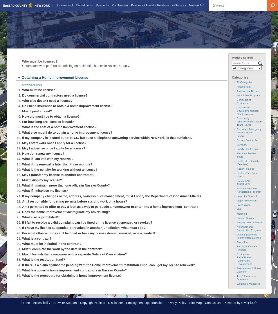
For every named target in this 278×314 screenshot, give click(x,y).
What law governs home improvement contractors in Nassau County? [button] (74, 274)
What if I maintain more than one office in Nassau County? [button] (66, 189)
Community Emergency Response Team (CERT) (249, 125)
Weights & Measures (248, 287)
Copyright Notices (92, 303)
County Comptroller (247, 144)
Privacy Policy (176, 303)
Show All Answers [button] (32, 88)
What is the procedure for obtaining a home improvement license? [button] (72, 279)
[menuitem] (65, 5)
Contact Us (212, 303)
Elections (242, 148)
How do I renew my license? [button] (43, 157)
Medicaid (242, 217)
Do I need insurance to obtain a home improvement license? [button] (67, 109)
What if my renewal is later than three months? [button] (57, 168)
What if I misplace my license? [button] (45, 194)
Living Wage (244, 208)
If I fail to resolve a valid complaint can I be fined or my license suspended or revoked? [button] (87, 226)
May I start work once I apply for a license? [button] (54, 147)
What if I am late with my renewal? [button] (48, 163)
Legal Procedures (246, 204)
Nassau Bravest (246, 222)
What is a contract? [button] (36, 242)
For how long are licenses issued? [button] (48, 125)
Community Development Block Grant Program (247, 114)
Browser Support (65, 303)
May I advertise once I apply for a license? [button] (53, 152)
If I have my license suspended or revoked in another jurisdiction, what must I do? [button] (83, 231)
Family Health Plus (247, 153)
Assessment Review (248, 94)
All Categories (245, 86)
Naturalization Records (249, 226)
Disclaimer (115, 303)
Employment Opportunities (144, 303)
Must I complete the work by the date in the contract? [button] (62, 253)
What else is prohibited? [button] (40, 221)
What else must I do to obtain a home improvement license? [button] (67, 136)
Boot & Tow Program (248, 99)
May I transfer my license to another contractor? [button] (58, 178)
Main (239, 213)
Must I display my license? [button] (42, 184)
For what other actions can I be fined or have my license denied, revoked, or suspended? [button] (89, 237)
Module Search (242, 61)
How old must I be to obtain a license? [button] (50, 120)
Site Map (195, 303)
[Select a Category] (247, 72)
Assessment (244, 90)
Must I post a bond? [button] (37, 115)
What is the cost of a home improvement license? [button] (59, 131)
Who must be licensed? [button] (40, 94)
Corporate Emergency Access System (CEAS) (249, 136)
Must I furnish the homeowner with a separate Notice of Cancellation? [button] (74, 258)
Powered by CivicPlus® (240, 303)
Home (26, 303)
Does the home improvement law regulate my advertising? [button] (66, 215)
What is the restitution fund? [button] (43, 263)
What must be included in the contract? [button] (51, 247)
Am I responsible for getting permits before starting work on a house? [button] (74, 205)
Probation (242, 246)
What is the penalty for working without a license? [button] (59, 173)
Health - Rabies (245, 172)
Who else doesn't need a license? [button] (47, 104)
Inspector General (247, 200)
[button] (121, 82)
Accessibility (41, 303)
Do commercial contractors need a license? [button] (55, 99)
